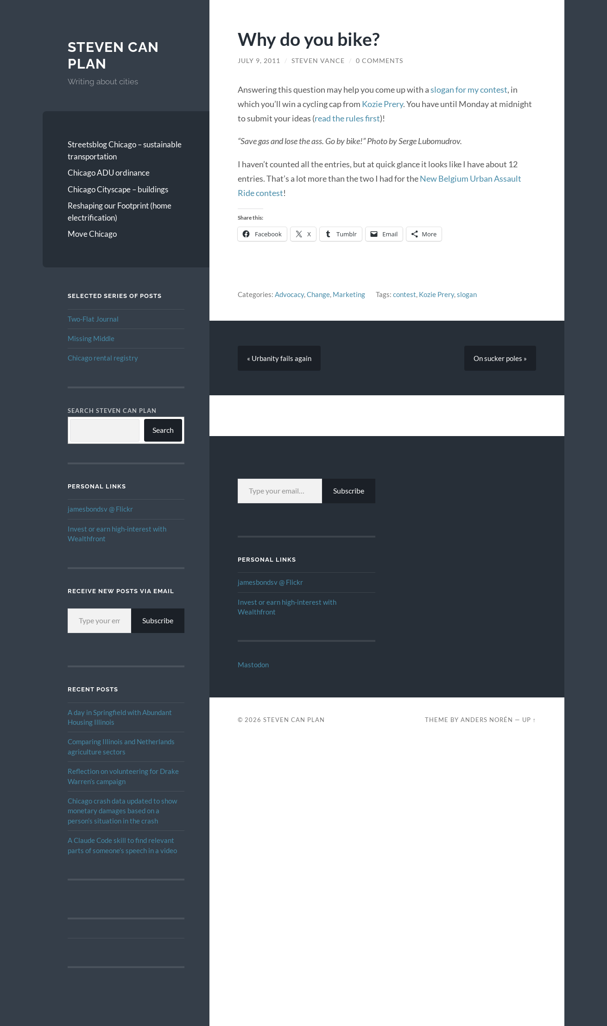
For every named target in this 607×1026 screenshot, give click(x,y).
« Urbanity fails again (279, 358)
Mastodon (253, 664)
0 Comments (379, 60)
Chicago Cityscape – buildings (118, 189)
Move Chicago (92, 234)
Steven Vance (318, 60)
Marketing (349, 294)
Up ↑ (529, 719)
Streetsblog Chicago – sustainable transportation (125, 150)
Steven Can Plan (294, 719)
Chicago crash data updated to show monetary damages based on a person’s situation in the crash (122, 811)
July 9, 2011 (259, 60)
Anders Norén (487, 719)
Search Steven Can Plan (112, 410)
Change (318, 294)
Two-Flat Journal (93, 319)
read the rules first (347, 118)
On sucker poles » (500, 358)
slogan (467, 294)
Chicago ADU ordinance (109, 172)
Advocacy (289, 294)
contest (404, 294)
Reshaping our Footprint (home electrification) (119, 211)
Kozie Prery (382, 104)
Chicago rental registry (103, 358)
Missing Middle (91, 338)
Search (163, 429)
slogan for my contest (468, 89)
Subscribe (157, 620)
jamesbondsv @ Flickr (100, 509)
